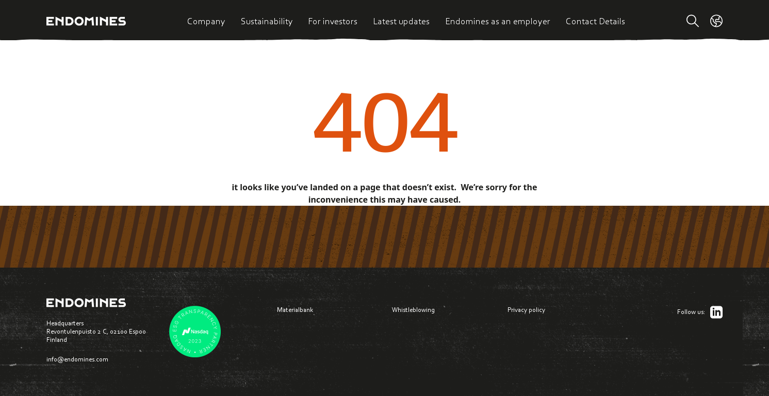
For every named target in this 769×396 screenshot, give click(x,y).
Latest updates (401, 21)
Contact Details (595, 21)
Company (206, 21)
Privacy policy (526, 310)
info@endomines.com (77, 359)
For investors (332, 21)
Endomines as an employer (497, 21)
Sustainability (267, 21)
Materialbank (295, 310)
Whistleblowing (413, 310)
